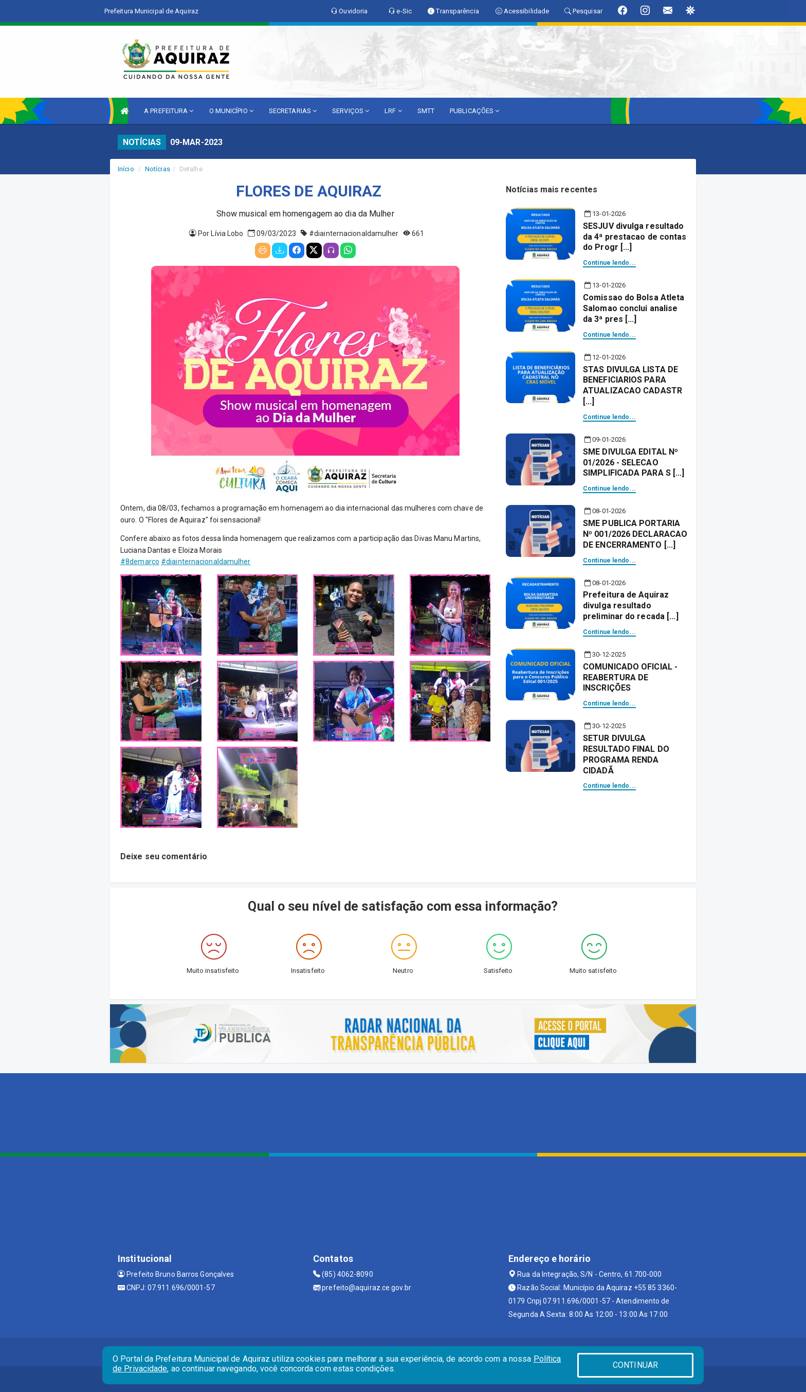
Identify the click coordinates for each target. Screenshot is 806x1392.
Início (126, 169)
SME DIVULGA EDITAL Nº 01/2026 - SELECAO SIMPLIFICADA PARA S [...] (634, 462)
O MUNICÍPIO (231, 111)
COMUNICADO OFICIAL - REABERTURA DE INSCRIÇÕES (630, 677)
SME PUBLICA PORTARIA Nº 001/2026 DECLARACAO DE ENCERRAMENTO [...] (635, 534)
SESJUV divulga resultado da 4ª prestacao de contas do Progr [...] (635, 236)
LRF (393, 111)
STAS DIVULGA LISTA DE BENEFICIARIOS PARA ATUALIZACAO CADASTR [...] (632, 385)
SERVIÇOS (350, 111)
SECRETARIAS (293, 111)
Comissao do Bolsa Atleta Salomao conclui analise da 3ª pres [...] (633, 308)
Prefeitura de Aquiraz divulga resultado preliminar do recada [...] (631, 605)
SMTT (425, 111)
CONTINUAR (635, 1365)
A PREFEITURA (168, 111)
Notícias (157, 169)
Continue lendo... (609, 262)
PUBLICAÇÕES (474, 111)
